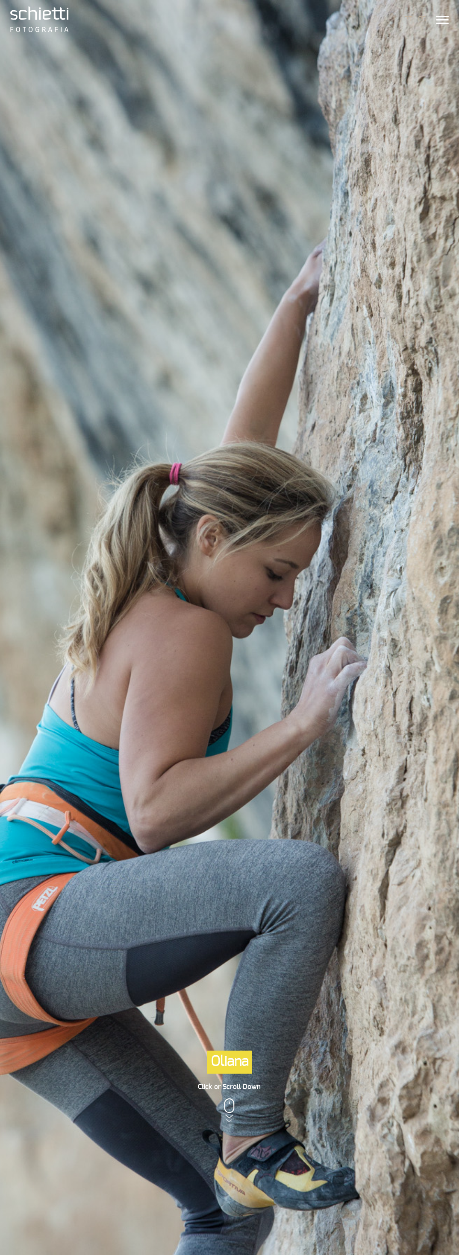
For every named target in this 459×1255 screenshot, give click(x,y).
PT (408, 19)
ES (422, 19)
